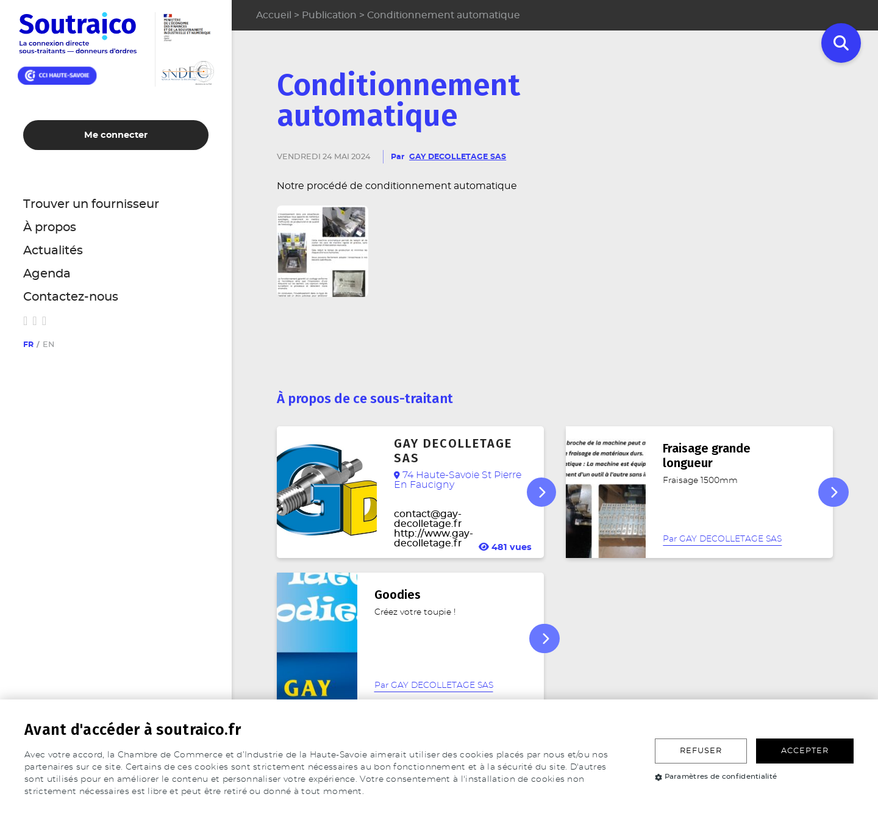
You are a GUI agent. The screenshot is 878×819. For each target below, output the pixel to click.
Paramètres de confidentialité (716, 776)
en (48, 345)
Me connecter (116, 135)
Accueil (273, 15)
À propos (49, 227)
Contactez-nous (70, 296)
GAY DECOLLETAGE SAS (457, 157)
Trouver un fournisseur (91, 204)
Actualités (53, 250)
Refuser (701, 751)
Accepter (805, 751)
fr (28, 345)
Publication (329, 15)
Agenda (47, 273)
